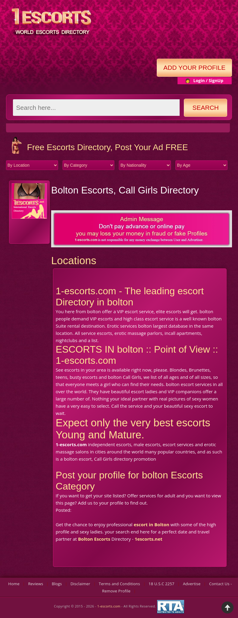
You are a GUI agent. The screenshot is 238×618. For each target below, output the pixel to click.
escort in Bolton (151, 524)
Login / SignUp (208, 80)
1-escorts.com (109, 606)
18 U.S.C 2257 (162, 583)
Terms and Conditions (119, 583)
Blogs (57, 583)
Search (206, 107)
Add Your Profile (194, 67)
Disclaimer (80, 583)
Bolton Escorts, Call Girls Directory (125, 190)
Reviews (35, 583)
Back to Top (227, 607)
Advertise (192, 583)
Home (14, 583)
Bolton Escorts (94, 539)
